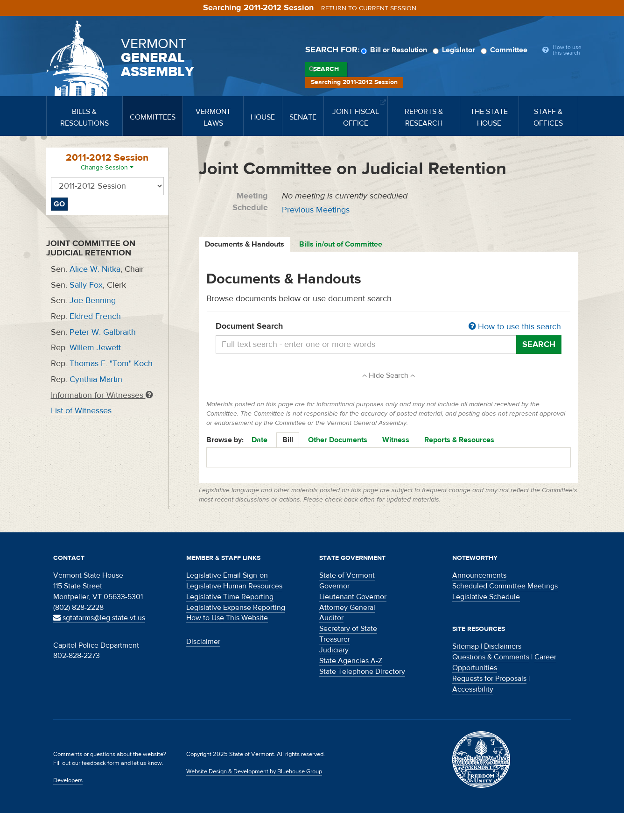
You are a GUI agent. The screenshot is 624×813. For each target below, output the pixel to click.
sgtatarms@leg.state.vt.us (99, 617)
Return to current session (368, 8)
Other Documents (337, 440)
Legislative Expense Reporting (235, 607)
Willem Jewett (95, 347)
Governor (334, 586)
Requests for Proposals (489, 678)
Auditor (331, 617)
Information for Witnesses (102, 395)
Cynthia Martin (96, 379)
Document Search (388, 326)
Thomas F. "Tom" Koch (111, 363)
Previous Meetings (316, 210)
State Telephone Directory (362, 671)
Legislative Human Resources (234, 586)
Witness (395, 440)
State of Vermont (347, 575)
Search (326, 69)
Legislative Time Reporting (229, 596)
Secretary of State (348, 628)
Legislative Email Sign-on (227, 575)
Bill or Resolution (395, 50)
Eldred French (95, 316)
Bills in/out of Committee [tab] (340, 244)
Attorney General (347, 607)
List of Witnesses (81, 410)
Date (259, 440)
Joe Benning (93, 300)
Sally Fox (86, 285)
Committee (505, 50)
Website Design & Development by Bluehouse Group (254, 771)
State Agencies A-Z (350, 660)
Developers (68, 780)
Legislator (455, 50)
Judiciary (334, 650)
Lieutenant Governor (352, 596)
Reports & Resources (459, 440)
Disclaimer (203, 641)
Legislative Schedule (486, 596)
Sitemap (465, 646)
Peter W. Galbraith (103, 332)
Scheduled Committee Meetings (505, 586)
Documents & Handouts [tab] (244, 244)
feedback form (100, 763)
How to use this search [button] (515, 326)
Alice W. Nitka (95, 269)
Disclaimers (502, 646)
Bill (287, 440)
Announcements (479, 575)
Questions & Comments (490, 657)
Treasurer (334, 639)
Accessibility (472, 689)
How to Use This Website (227, 617)
